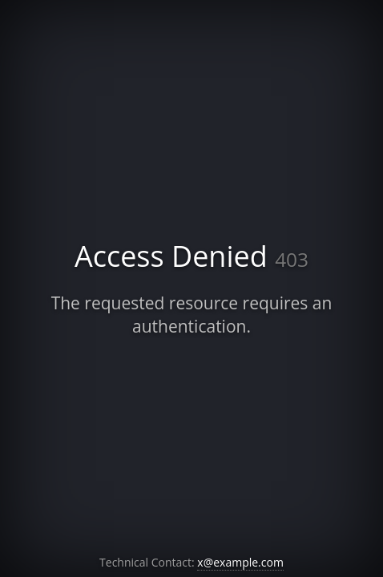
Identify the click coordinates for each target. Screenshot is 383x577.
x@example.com (240, 562)
